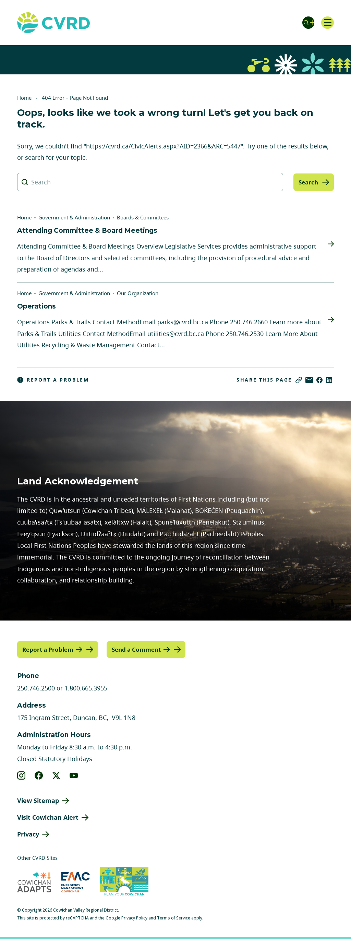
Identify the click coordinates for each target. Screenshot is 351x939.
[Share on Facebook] (319, 380)
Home (24, 97)
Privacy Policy (134, 917)
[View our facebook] (39, 775)
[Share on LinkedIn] (329, 380)
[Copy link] (299, 380)
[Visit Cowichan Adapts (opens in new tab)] (34, 882)
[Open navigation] (327, 22)
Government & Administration (74, 217)
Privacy (28, 834)
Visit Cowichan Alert (47, 817)
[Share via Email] (309, 380)
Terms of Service (173, 917)
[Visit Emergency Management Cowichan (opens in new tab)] (75, 882)
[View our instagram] (21, 775)
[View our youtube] (74, 775)
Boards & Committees (143, 217)
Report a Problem (53, 380)
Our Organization (137, 293)
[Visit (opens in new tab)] (124, 882)
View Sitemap (38, 800)
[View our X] (56, 775)
